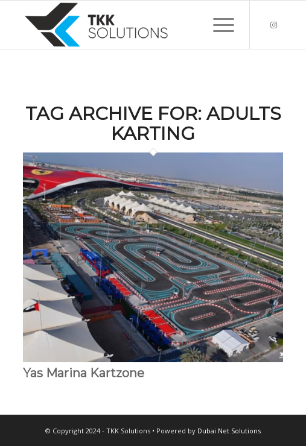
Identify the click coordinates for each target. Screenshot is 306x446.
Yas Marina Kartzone (83, 373)
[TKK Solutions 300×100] (127, 25)
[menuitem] (217, 25)
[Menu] (217, 25)
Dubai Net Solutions (229, 430)
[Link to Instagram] (274, 25)
